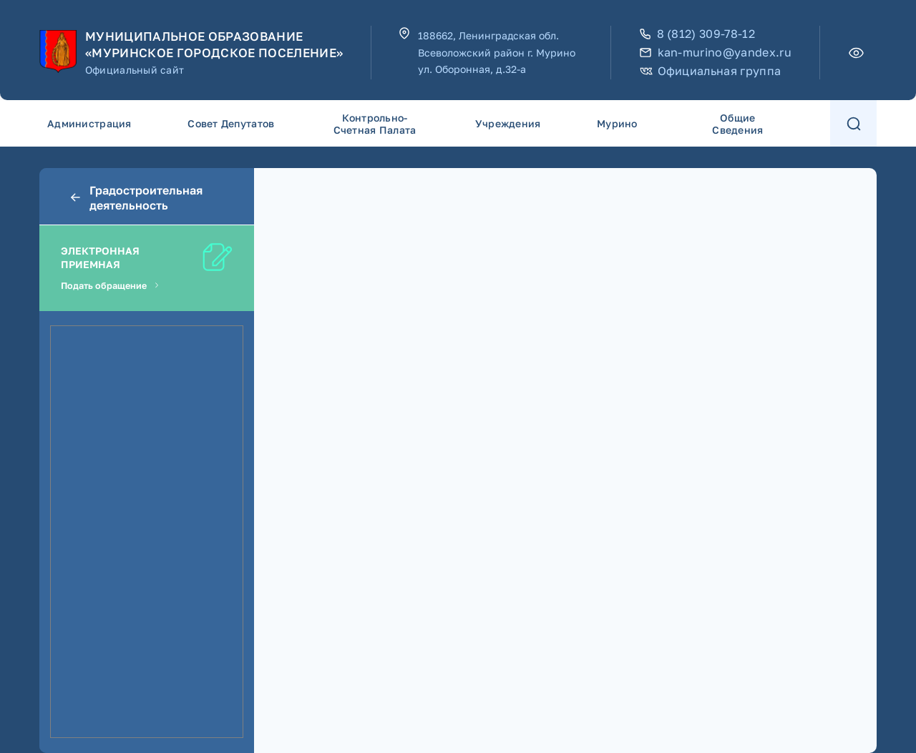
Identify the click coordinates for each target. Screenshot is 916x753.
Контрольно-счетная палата (374, 124)
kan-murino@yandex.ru (715, 52)
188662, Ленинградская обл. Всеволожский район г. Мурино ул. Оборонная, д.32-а (496, 52)
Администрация (89, 123)
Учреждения (508, 123)
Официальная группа (710, 71)
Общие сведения (737, 124)
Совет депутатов (230, 123)
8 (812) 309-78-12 (697, 34)
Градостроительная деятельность (135, 197)
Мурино (617, 123)
